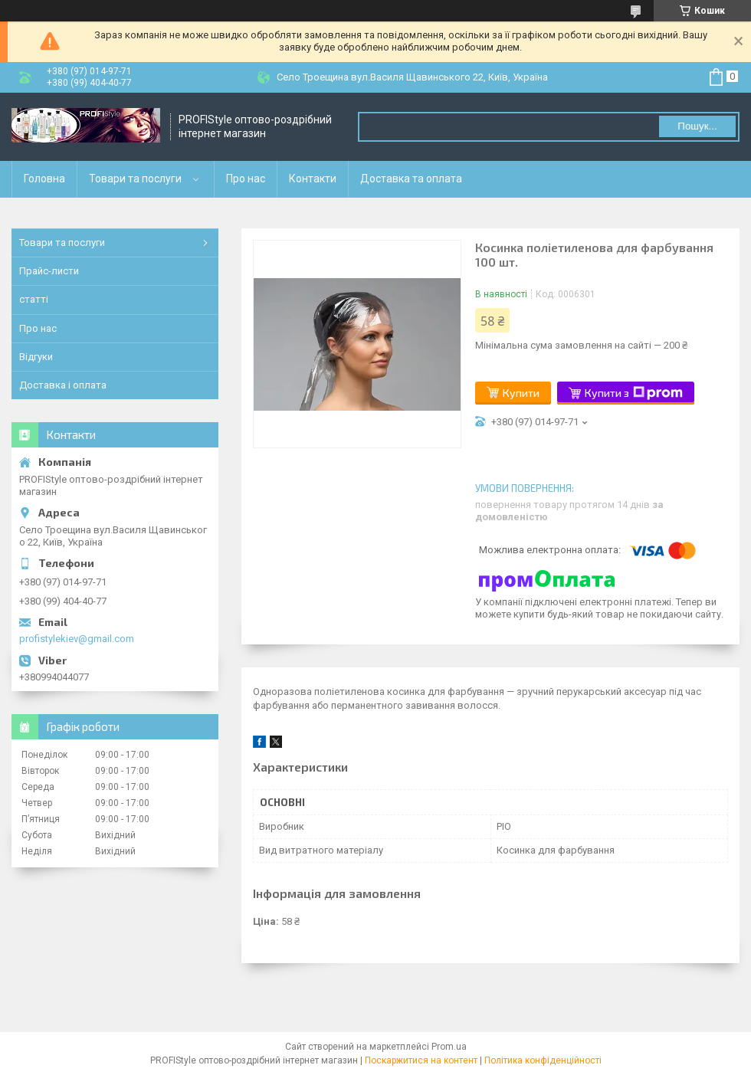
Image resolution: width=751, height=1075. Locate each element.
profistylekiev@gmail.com (76, 638)
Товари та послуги (135, 178)
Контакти (312, 178)
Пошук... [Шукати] (697, 126)
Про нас (245, 178)
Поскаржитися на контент (421, 1060)
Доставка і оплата (63, 385)
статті (33, 299)
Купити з (634, 393)
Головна (44, 178)
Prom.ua (449, 1046)
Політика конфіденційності (543, 1060)
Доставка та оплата (411, 178)
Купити (521, 392)
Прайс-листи (49, 271)
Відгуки (36, 356)
